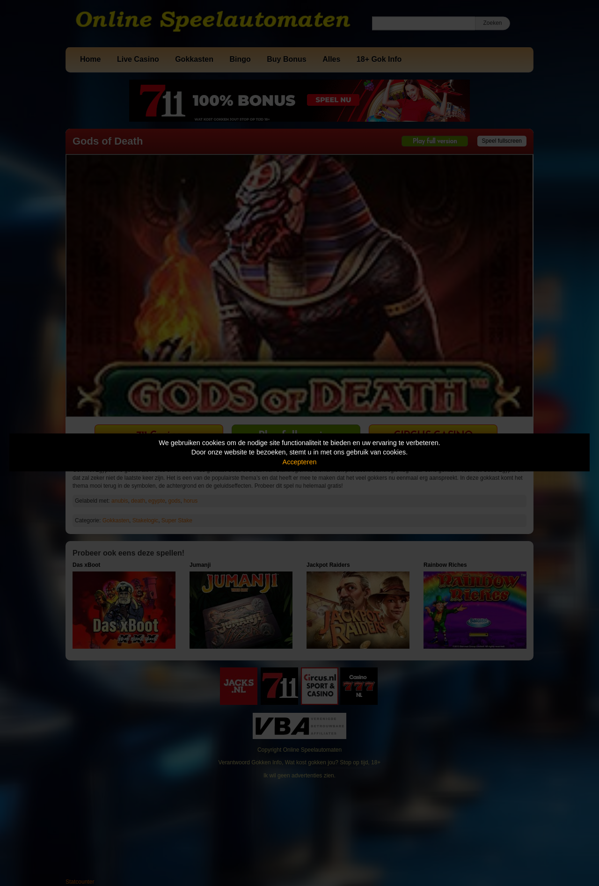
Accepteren (300, 462)
